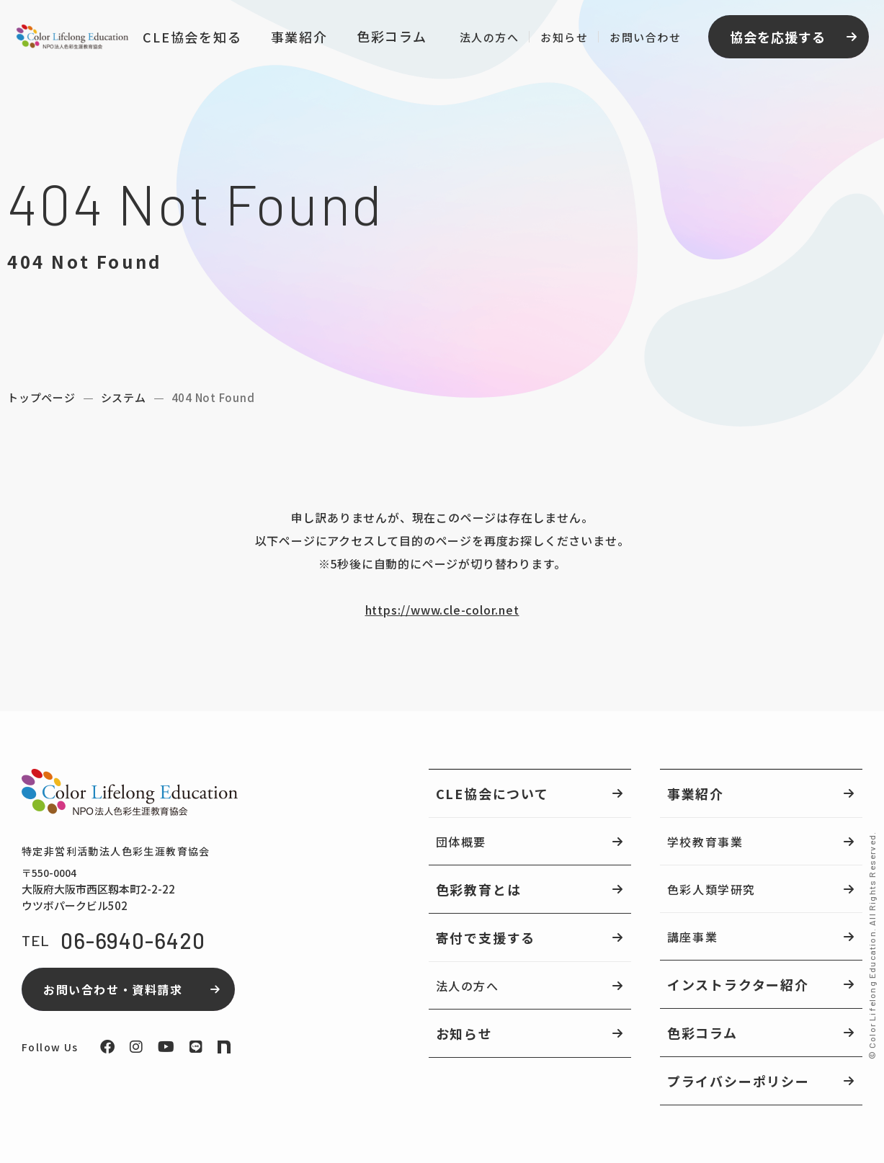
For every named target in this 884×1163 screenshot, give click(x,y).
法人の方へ (487, 39)
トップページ (41, 397)
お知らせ (562, 39)
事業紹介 (296, 39)
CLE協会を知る (189, 39)
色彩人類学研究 (711, 889)
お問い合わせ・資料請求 (113, 989)
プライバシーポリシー (738, 1080)
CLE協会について (492, 793)
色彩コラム (389, 38)
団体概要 (461, 841)
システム (123, 397)
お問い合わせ (643, 39)
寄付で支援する (486, 937)
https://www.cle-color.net (442, 609)
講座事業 (692, 936)
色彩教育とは (479, 889)
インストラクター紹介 (738, 984)
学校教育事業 (705, 841)
